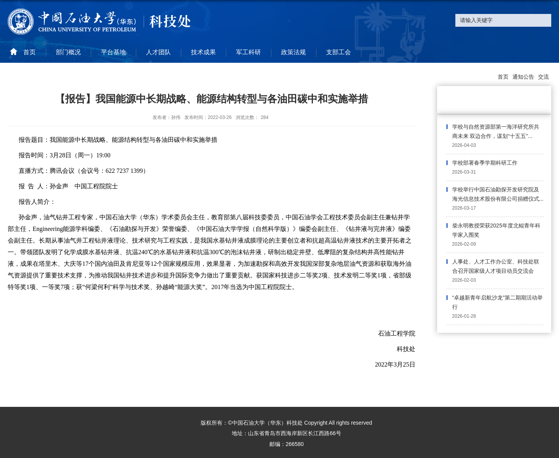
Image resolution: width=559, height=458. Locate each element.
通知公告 (523, 77)
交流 (543, 77)
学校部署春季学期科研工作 (484, 163)
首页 (503, 77)
